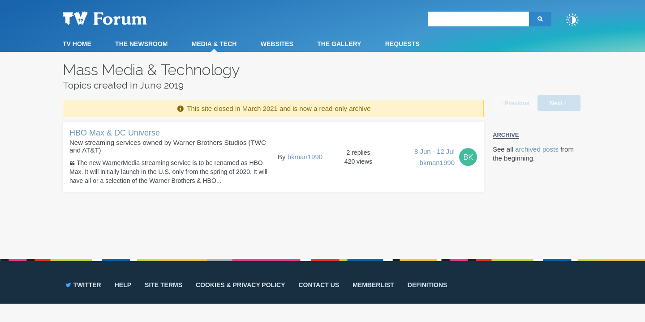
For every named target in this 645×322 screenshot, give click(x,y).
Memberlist (373, 284)
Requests (402, 43)
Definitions (427, 284)
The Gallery (339, 43)
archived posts (537, 149)
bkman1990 (305, 157)
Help (123, 284)
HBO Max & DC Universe (114, 132)
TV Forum (119, 18)
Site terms (163, 284)
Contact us (318, 284)
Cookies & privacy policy (240, 284)
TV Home (77, 43)
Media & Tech (214, 43)
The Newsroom (141, 43)
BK (468, 157)
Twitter (82, 284)
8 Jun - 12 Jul (434, 158)
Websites (277, 43)
